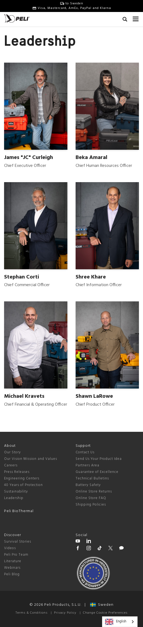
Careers (10, 465)
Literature (12, 561)
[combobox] (120, 621)
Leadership (13, 498)
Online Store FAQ (91, 498)
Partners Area (87, 465)
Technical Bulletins (92, 478)
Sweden (102, 605)
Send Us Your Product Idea (99, 459)
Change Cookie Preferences (105, 613)
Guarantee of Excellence (97, 472)
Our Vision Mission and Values (30, 459)
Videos (10, 548)
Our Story (12, 452)
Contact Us (85, 452)
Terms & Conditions (31, 613)
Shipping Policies (91, 504)
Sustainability (16, 491)
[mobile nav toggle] (136, 17)
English (115, 622)
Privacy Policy (65, 613)
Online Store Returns (94, 491)
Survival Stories (17, 542)
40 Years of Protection (23, 485)
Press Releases (16, 472)
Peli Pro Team (16, 555)
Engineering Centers (21, 478)
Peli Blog (12, 574)
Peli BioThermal (19, 511)
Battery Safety (88, 485)
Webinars (12, 568)
